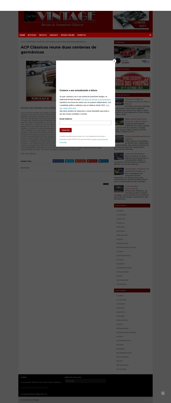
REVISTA (43, 35)
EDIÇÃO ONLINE (67, 35)
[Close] (114, 61)
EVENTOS (81, 35)
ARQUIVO (54, 35)
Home (22, 35)
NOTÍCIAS (32, 35)
